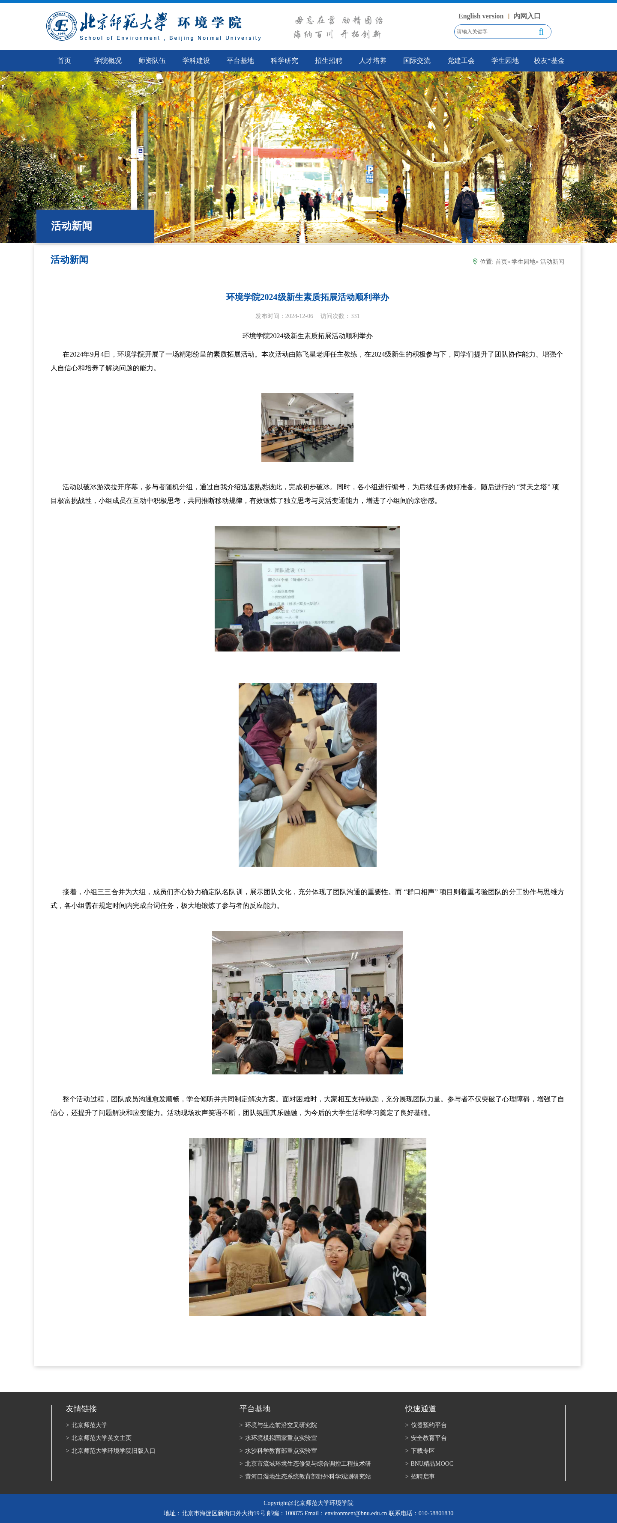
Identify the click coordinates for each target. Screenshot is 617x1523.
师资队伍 (152, 60)
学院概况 (108, 60)
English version (480, 16)
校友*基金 (549, 60)
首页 (501, 262)
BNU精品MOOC (429, 1464)
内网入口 (527, 16)
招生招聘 (328, 60)
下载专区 (420, 1451)
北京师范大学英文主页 (99, 1438)
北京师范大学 (87, 1425)
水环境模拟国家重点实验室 (278, 1438)
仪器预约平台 (426, 1425)
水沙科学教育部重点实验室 (278, 1451)
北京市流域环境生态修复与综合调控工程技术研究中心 (305, 1464)
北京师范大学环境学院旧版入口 (111, 1451)
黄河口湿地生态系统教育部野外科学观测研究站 (305, 1476)
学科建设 (196, 60)
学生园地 (505, 60)
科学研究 (284, 60)
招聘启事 (420, 1476)
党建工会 (461, 60)
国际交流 (417, 60)
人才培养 (372, 60)
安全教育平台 (426, 1438)
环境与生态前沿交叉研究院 (278, 1425)
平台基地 (240, 60)
